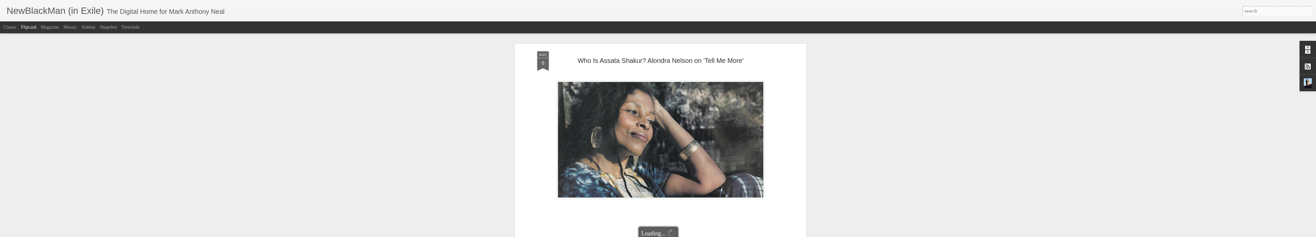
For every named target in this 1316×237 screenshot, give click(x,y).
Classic (9, 27)
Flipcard (29, 27)
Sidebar (89, 27)
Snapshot (108, 27)
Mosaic (70, 27)
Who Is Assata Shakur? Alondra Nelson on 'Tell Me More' (661, 34)
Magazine (50, 27)
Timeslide (130, 27)
